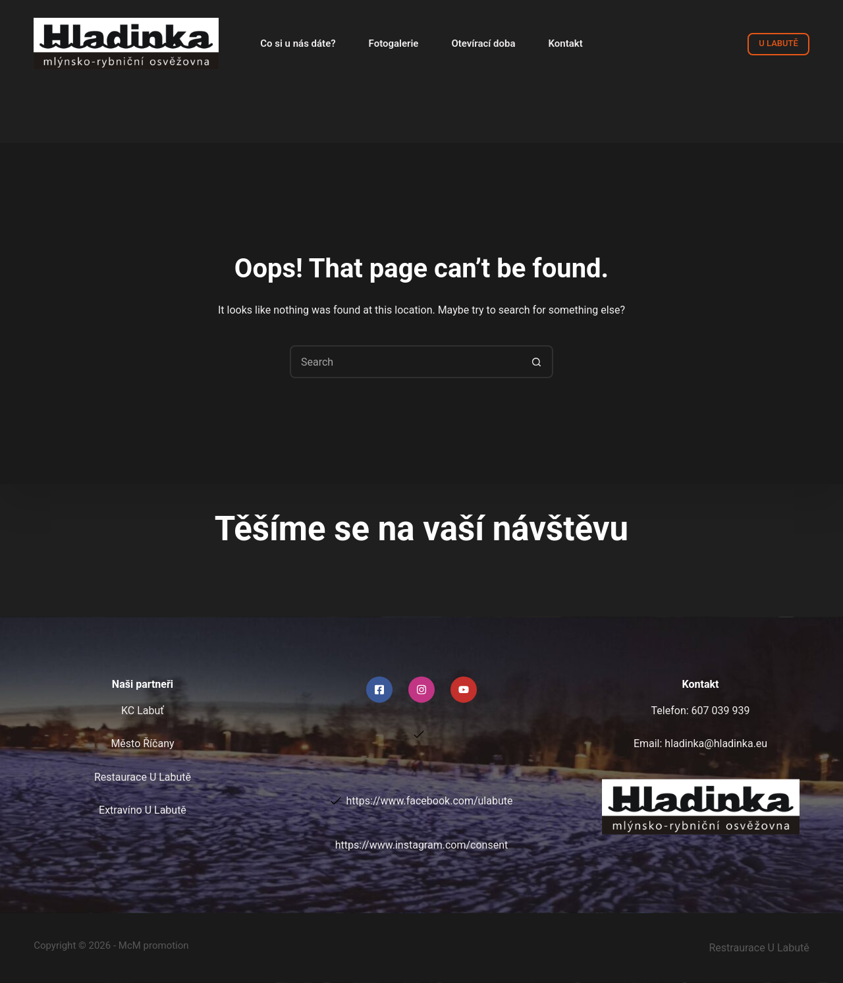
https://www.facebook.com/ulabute (429, 801)
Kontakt (566, 43)
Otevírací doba (483, 43)
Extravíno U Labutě (142, 810)
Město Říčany (142, 743)
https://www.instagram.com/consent (421, 844)
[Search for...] (405, 361)
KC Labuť (142, 710)
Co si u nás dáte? (297, 43)
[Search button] (536, 361)
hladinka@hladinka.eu (716, 743)
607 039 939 (721, 710)
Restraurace (759, 947)
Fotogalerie (394, 43)
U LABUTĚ (778, 43)
